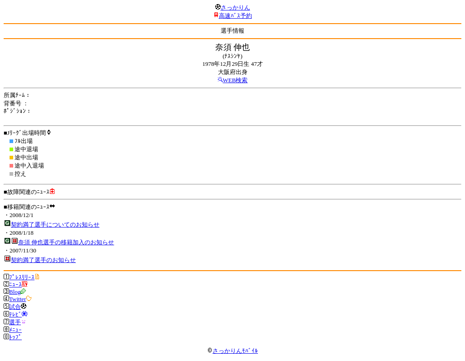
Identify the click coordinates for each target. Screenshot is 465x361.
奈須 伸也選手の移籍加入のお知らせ (66, 242)
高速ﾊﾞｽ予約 (235, 15)
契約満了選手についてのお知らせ (55, 224)
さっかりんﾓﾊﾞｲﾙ (232, 350)
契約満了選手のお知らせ (43, 260)
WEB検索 (235, 80)
